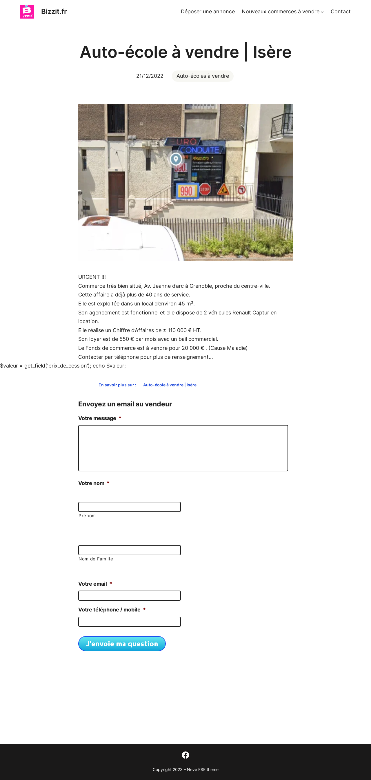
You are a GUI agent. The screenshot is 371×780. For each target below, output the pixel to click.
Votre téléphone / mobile (112, 610)
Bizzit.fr (54, 11)
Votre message (99, 418)
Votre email (95, 584)
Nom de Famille (96, 559)
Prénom (87, 515)
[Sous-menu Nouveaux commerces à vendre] (322, 11)
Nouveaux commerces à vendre (280, 11)
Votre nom (94, 483)
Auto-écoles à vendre (203, 76)
